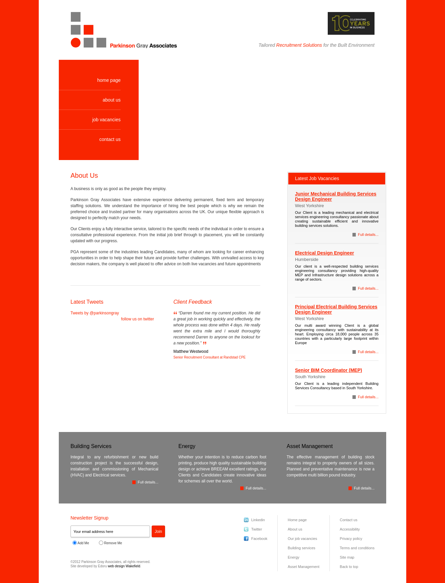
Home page (297, 520)
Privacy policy (351, 539)
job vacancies (106, 119)
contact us (110, 139)
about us (112, 100)
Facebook (259, 539)
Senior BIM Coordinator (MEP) (328, 370)
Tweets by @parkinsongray (94, 313)
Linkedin (258, 520)
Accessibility (350, 529)
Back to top (349, 567)
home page (109, 80)
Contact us (348, 520)
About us (295, 529)
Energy (293, 557)
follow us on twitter (137, 319)
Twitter (256, 529)
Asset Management (303, 567)
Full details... (368, 235)
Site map (347, 557)
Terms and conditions (357, 548)
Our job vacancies (302, 539)
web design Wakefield (124, 566)
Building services (301, 548)
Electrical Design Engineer (324, 253)
